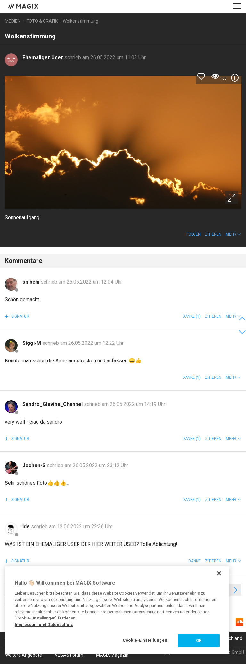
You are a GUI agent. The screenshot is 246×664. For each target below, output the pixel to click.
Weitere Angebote (23, 655)
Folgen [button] (193, 234)
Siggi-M (32, 343)
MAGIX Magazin (112, 655)
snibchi (31, 282)
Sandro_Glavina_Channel (53, 404)
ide (26, 526)
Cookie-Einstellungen (145, 640)
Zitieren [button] (213, 234)
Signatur (19, 316)
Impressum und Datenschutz (44, 624)
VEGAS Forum (69, 655)
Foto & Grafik (42, 21)
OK (198, 640)
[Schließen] (219, 573)
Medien (12, 21)
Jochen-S (34, 465)
